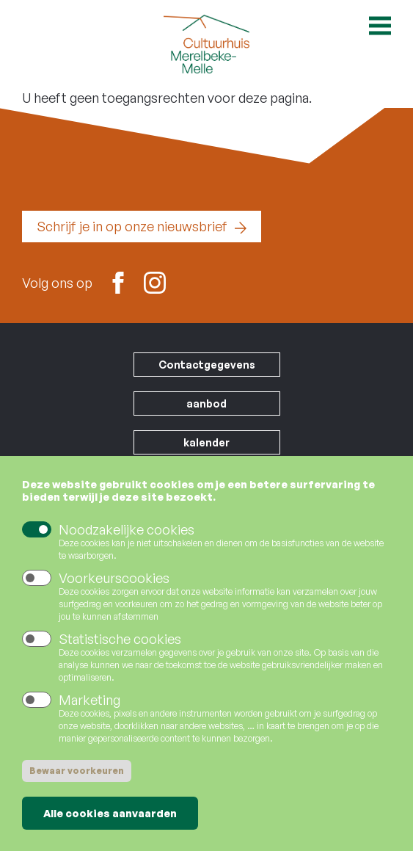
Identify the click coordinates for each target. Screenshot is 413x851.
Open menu (380, 26)
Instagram (155, 281)
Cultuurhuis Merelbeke (207, 44)
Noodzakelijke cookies (126, 540)
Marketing (89, 711)
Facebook (118, 281)
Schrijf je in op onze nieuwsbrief (132, 226)
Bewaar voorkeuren (76, 781)
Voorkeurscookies (114, 589)
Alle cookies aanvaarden (110, 824)
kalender (206, 442)
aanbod (206, 403)
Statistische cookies (120, 650)
